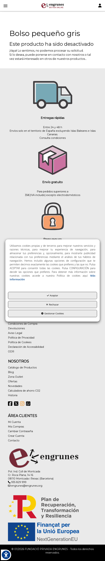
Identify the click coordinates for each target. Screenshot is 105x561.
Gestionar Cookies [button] (52, 313)
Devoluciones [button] (16, 328)
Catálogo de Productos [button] (22, 367)
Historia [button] (12, 395)
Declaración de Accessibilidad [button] (26, 346)
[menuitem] (52, 323)
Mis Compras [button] (16, 426)
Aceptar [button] (52, 295)
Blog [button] (11, 372)
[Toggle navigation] (100, 6)
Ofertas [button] (12, 381)
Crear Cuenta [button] (16, 435)
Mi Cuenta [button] (14, 422)
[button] (52, 6)
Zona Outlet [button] (15, 376)
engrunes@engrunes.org (25, 485)
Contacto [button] (13, 440)
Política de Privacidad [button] (21, 337)
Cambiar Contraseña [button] (20, 431)
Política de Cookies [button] (19, 342)
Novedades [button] (15, 386)
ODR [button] (11, 351)
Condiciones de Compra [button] (22, 323)
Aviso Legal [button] (15, 333)
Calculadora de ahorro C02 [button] (24, 390)
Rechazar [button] (52, 304)
